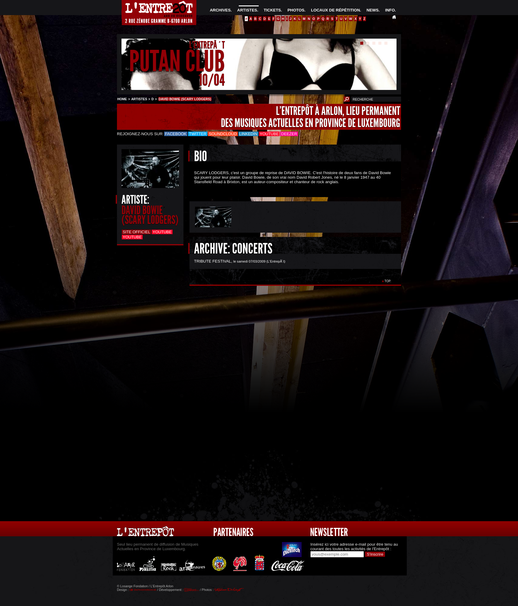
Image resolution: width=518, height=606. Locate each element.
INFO (390, 10)
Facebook (176, 134)
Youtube (269, 134)
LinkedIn (248, 134)
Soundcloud (223, 134)
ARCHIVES (220, 10)
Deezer (289, 134)
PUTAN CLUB (177, 61)
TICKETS (272, 10)
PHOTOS (295, 10)
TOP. (388, 281)
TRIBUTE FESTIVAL (212, 261)
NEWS (373, 10)
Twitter (197, 134)
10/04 (212, 79)
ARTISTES (247, 10)
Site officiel (136, 232)
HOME (122, 99)
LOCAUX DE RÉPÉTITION (335, 10)
